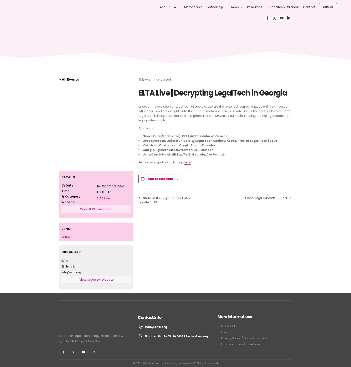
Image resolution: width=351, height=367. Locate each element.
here (187, 162)
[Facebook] (267, 18)
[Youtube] (281, 18)
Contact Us (229, 326)
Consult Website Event (96, 209)
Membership (193, 7)
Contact (309, 7)
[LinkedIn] (288, 18)
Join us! (328, 7)
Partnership (217, 7)
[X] (274, 18)
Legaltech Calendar (284, 7)
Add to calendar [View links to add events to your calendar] (160, 179)
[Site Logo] (131, 7)
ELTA (64, 261)
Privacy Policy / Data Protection (244, 338)
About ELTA (170, 7)
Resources (256, 7)
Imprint (226, 332)
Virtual (66, 237)
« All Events (69, 79)
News (237, 7)
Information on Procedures (240, 344)
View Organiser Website (96, 279)
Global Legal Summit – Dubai (266, 198)
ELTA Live (103, 198)
